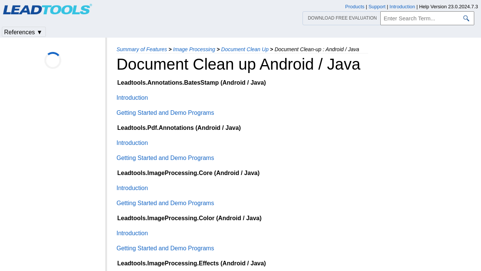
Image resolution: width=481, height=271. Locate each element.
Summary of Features (141, 49)
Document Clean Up (245, 49)
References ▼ (23, 32)
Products (355, 6)
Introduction (132, 97)
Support (377, 6)
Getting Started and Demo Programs (165, 113)
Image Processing (194, 49)
